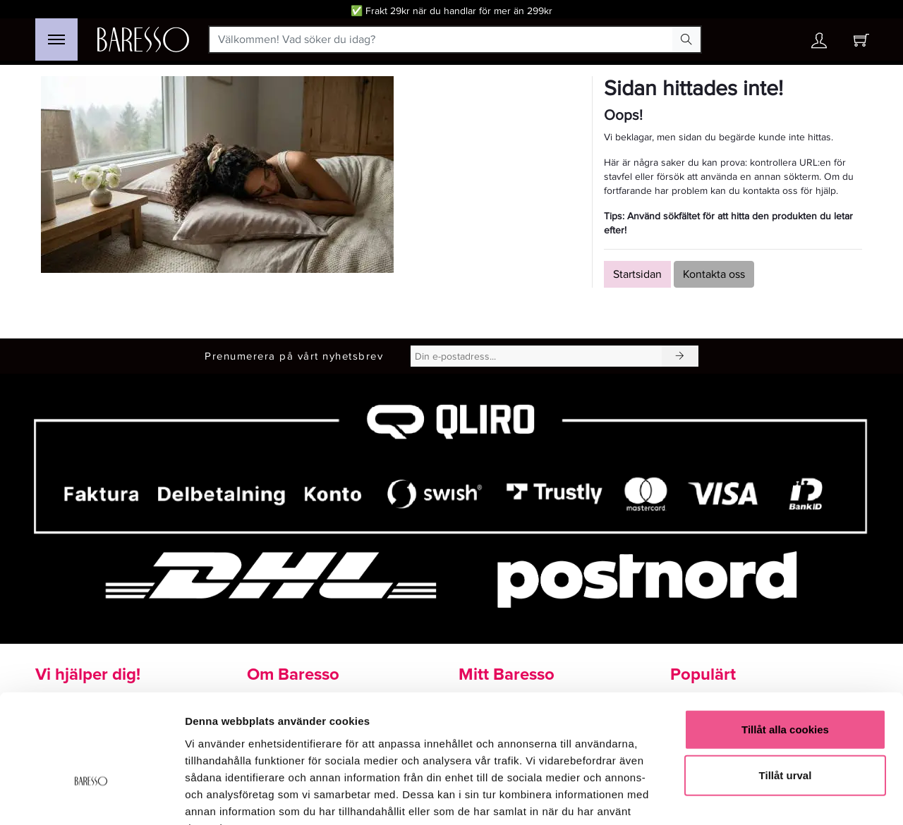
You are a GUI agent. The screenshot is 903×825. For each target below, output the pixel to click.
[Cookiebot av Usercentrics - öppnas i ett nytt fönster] (91, 797)
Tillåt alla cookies (785, 641)
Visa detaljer (766, 797)
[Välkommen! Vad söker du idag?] (441, 39)
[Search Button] (686, 39)
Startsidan (637, 274)
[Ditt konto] (819, 44)
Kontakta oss (714, 274)
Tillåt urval (785, 688)
